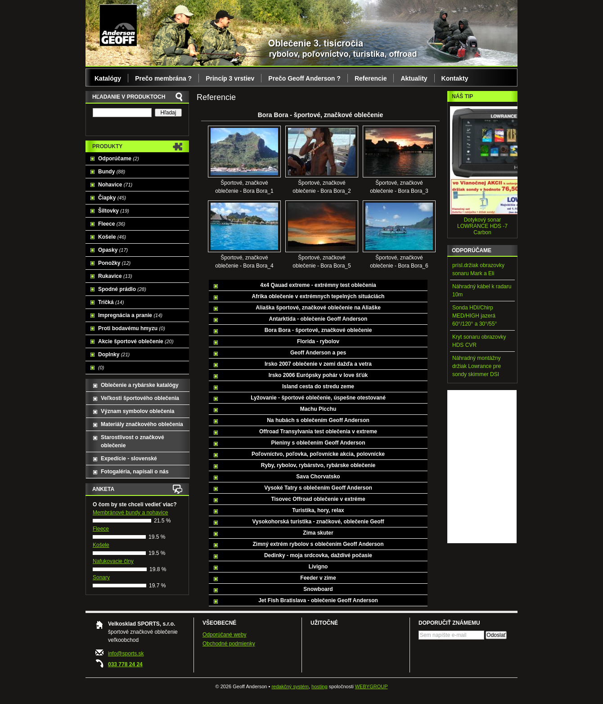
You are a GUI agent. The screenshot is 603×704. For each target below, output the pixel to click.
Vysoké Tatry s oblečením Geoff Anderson (318, 488)
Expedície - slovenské (129, 458)
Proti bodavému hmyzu (131, 328)
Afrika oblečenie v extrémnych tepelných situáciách (318, 296)
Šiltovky (113, 211)
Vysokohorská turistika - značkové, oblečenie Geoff (318, 521)
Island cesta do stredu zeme (318, 386)
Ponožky (114, 263)
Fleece (111, 224)
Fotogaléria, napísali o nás (135, 471)
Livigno (318, 566)
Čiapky (112, 198)
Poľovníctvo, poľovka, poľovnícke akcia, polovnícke (318, 454)
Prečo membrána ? (163, 78)
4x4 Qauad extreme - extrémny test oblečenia (318, 285)
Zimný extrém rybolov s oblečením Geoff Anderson (318, 544)
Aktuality (413, 78)
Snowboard (318, 589)
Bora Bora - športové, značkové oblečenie (318, 330)
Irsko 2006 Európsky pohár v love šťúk (318, 375)
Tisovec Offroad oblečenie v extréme (318, 499)
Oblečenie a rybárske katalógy (140, 385)
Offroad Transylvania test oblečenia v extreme (318, 431)
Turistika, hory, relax (318, 510)
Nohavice (115, 185)
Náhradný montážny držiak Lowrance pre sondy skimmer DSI (476, 366)
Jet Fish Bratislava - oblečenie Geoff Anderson (318, 600)
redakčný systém (290, 686)
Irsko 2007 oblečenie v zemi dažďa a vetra (318, 364)
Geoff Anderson (118, 25)
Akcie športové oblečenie (136, 341)
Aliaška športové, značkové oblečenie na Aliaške (318, 307)
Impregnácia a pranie (130, 315)
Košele (112, 237)
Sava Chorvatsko (318, 476)
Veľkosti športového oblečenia (140, 398)
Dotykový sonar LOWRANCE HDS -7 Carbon (482, 226)
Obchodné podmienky (228, 643)
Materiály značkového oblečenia (142, 424)
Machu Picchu (318, 409)
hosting (319, 686)
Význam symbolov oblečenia (137, 411)
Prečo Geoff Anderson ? (304, 78)
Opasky (113, 250)
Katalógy (107, 78)
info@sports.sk (126, 653)
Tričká (111, 302)
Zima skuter (318, 533)
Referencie (371, 78)
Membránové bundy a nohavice (130, 512)
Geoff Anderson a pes (318, 353)
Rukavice (115, 276)
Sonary (101, 577)
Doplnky (114, 354)
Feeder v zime (318, 578)
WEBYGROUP (371, 686)
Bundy (111, 171)
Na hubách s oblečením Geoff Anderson (318, 420)
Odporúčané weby (224, 634)
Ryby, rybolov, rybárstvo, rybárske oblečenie (318, 465)
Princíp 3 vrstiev (230, 78)
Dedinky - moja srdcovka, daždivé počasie (318, 555)
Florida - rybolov (318, 341)
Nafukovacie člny (113, 561)
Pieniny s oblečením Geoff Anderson (318, 443)
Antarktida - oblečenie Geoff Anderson (318, 319)
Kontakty (454, 78)
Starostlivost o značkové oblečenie (132, 441)
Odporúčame (118, 158)
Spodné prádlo (122, 289)
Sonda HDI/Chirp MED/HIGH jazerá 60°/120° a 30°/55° (474, 315)
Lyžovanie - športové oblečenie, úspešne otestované (318, 398)
